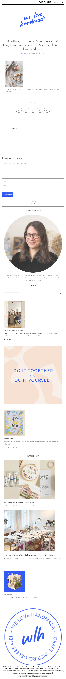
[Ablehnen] (64, 672)
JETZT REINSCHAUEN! (11, 447)
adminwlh (25, 53)
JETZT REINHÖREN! (10, 601)
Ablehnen (29, 676)
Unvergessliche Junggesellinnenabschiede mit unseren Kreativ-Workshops (28, 555)
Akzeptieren (22, 676)
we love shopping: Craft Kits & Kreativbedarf (19, 502)
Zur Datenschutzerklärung (40, 676)
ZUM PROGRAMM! (10, 339)
